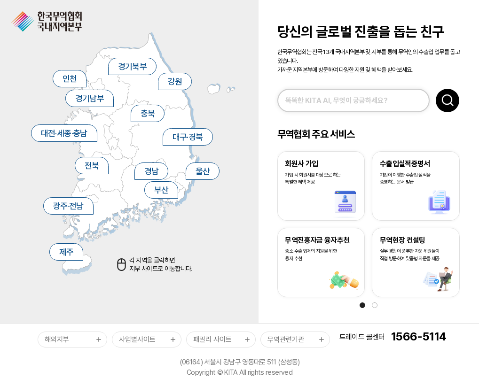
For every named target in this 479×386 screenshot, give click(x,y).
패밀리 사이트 (212, 339)
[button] (362, 305)
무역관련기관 (285, 339)
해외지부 (57, 339)
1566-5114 (418, 337)
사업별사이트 (137, 339)
